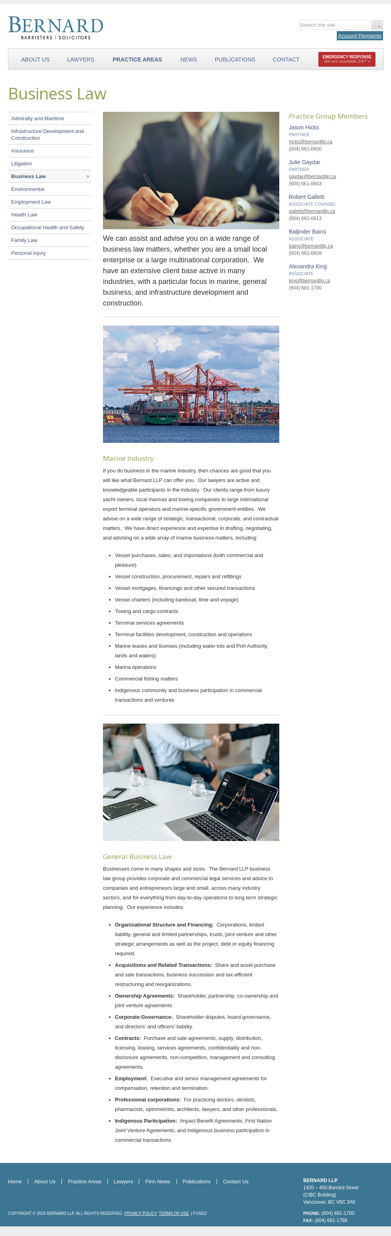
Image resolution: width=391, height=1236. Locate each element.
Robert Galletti (306, 197)
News (188, 59)
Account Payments (359, 36)
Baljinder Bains (307, 231)
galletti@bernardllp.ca (312, 211)
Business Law (28, 176)
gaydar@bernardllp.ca (312, 176)
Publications (235, 59)
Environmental (27, 189)
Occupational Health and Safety (47, 227)
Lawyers (80, 59)
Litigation (21, 164)
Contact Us (236, 1181)
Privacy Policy (140, 1213)
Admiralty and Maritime (37, 118)
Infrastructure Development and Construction (47, 134)
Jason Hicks (304, 127)
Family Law (24, 240)
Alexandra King (308, 266)
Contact (286, 59)
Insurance (22, 151)
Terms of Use (174, 1213)
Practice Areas (137, 59)
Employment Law (31, 202)
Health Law (24, 215)
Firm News (157, 1181)
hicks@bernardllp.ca (310, 142)
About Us (35, 59)
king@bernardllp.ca (309, 281)
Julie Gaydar (304, 162)
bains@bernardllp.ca (311, 246)
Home (15, 1181)
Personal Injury (28, 253)
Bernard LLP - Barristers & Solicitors (99, 28)
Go (377, 25)
